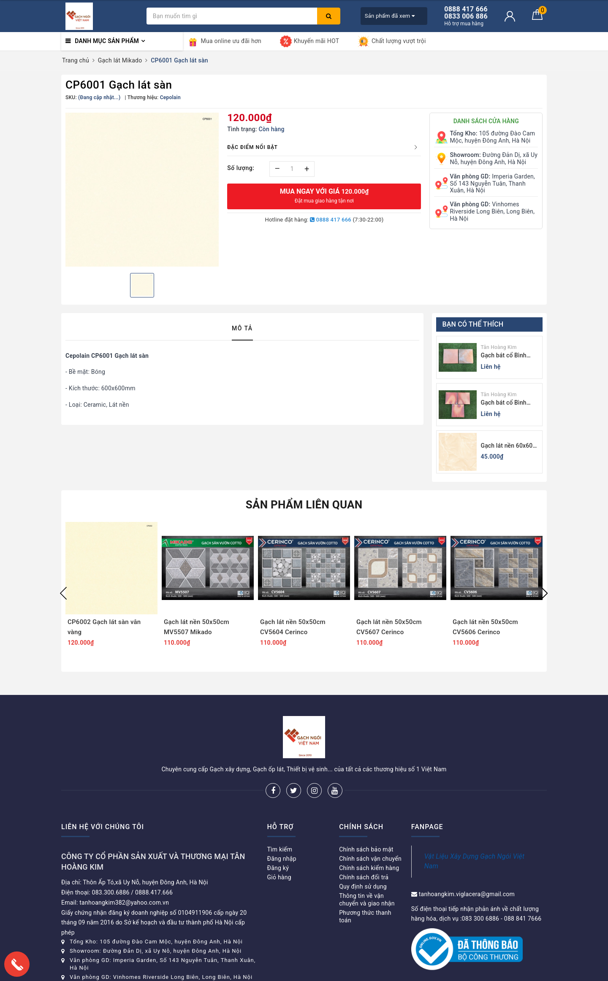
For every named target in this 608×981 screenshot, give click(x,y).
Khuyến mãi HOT (309, 41)
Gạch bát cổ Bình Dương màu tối (504, 356)
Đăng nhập (281, 858)
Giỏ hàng (279, 877)
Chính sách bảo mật (366, 849)
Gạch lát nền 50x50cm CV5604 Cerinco (293, 627)
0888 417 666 (330, 219)
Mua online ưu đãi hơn (224, 41)
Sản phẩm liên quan (304, 504)
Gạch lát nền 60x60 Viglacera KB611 (507, 446)
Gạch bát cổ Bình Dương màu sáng (504, 403)
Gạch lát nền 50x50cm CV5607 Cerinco (389, 627)
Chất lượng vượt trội (392, 41)
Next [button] (544, 593)
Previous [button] (63, 593)
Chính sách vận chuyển (370, 858)
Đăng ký (278, 868)
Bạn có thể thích (473, 324)
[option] (142, 190)
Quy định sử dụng (363, 886)
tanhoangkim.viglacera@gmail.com (467, 894)
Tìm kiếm (280, 849)
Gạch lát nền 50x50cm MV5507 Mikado (196, 627)
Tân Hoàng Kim (499, 347)
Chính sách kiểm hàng (369, 868)
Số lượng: (240, 168)
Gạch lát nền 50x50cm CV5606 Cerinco (485, 627)
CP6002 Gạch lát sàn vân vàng (104, 627)
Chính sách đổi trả (363, 877)
